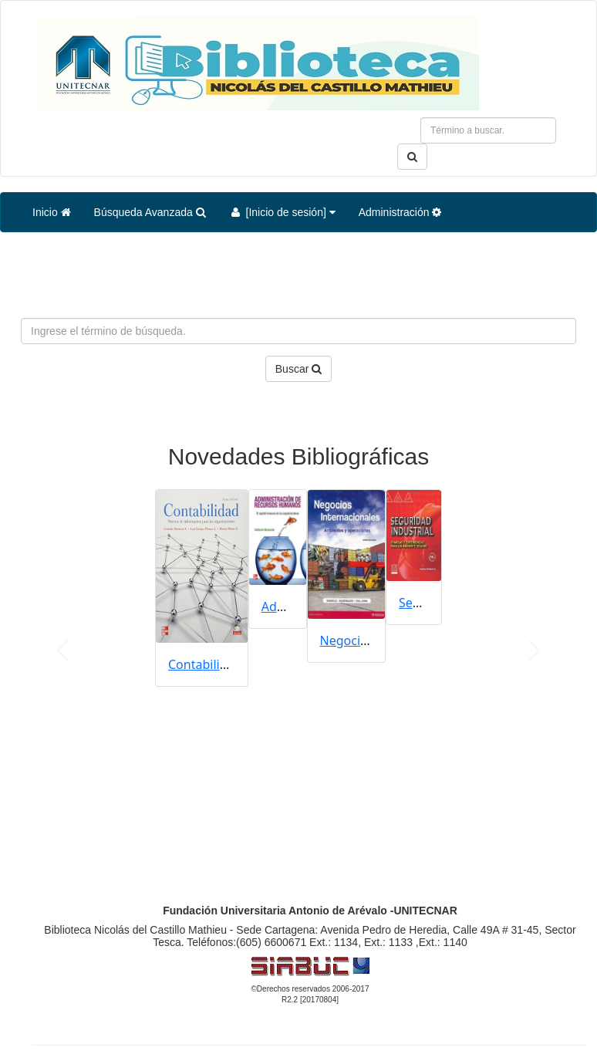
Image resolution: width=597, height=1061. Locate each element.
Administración (400, 212)
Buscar (298, 369)
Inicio (51, 212)
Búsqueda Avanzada (150, 212)
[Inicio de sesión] (282, 212)
